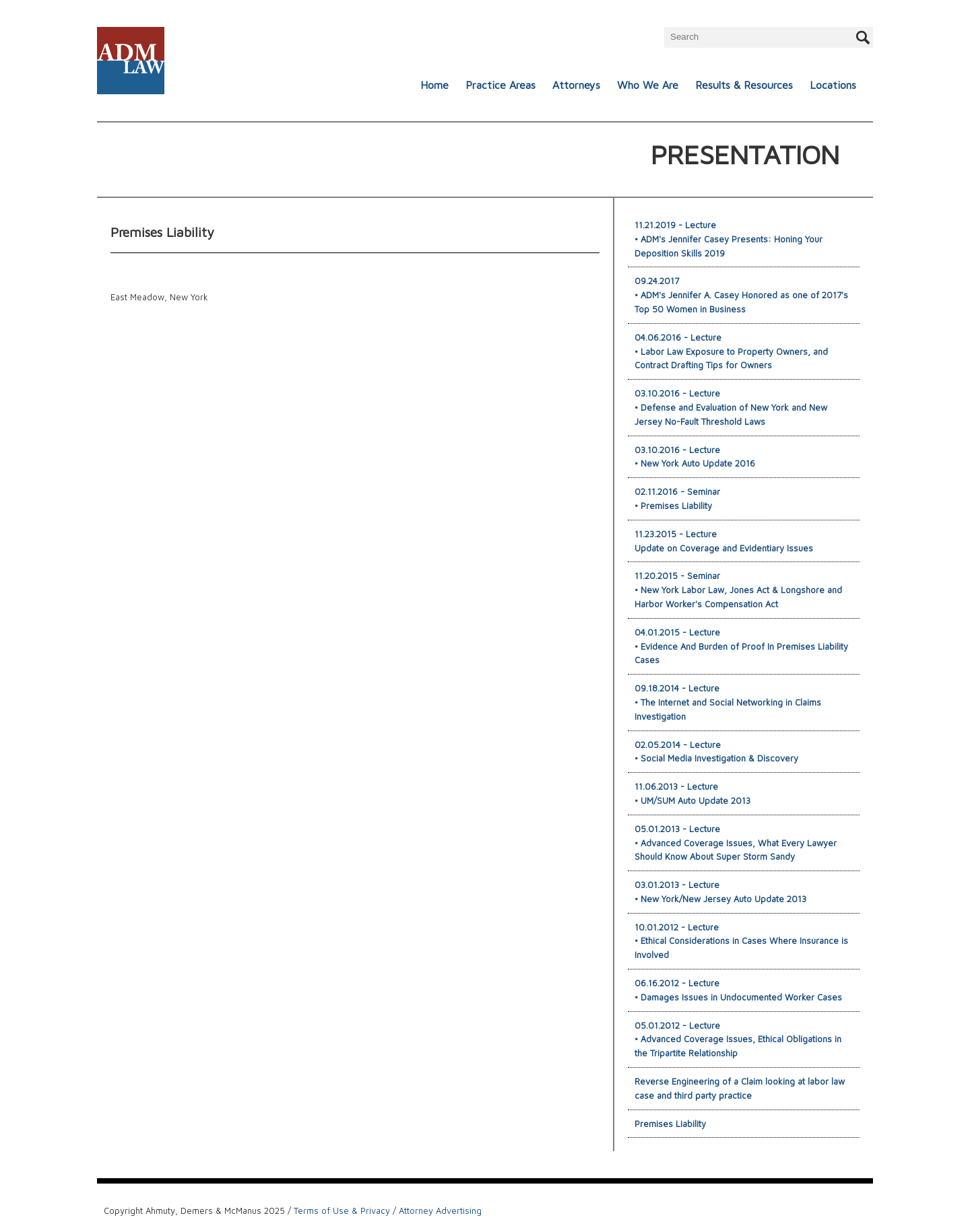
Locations (833, 85)
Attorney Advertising (440, 1210)
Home (434, 85)
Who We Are (647, 85)
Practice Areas (500, 85)
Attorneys (576, 85)
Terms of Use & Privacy (342, 1210)
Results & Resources (744, 85)
